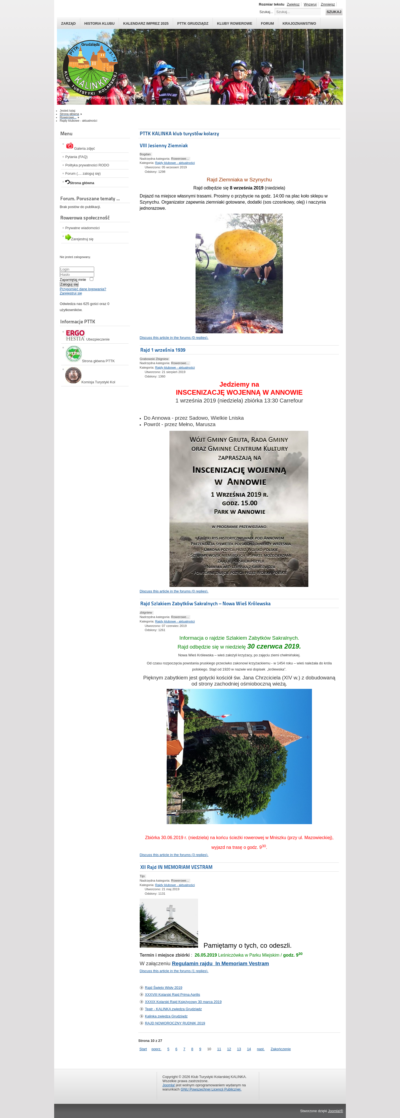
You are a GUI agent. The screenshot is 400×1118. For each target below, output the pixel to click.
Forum (267, 23)
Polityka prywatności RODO (87, 165)
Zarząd (68, 23)
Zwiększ (293, 4)
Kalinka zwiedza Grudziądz (166, 1016)
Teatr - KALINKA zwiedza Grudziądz (173, 1009)
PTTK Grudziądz (192, 23)
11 (219, 1049)
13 (239, 1049)
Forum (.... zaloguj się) (83, 173)
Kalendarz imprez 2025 (146, 23)
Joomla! (168, 1085)
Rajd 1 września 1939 (162, 350)
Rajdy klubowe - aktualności (175, 162)
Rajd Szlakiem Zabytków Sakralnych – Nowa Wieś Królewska (205, 603)
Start (143, 1049)
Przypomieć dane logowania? (83, 289)
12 (229, 1049)
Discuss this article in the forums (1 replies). (174, 971)
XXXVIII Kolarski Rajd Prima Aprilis (172, 994)
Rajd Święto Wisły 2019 (163, 988)
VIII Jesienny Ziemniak (164, 145)
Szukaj (334, 12)
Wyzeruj (310, 4)
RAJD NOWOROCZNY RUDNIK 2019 (175, 1023)
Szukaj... (266, 12)
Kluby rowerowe (234, 23)
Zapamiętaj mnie (73, 279)
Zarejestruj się (71, 293)
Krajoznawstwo (299, 23)
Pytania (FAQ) (76, 157)
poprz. (156, 1049)
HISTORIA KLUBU (99, 23)
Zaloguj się (69, 284)
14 (249, 1049)
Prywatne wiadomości (82, 228)
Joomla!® (335, 1111)
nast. (261, 1049)
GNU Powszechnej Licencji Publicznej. (211, 1089)
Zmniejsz (328, 4)
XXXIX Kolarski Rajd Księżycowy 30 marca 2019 (183, 1002)
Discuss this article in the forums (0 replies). (174, 338)
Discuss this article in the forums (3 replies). (174, 855)
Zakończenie (281, 1049)
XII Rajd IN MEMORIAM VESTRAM (176, 867)
